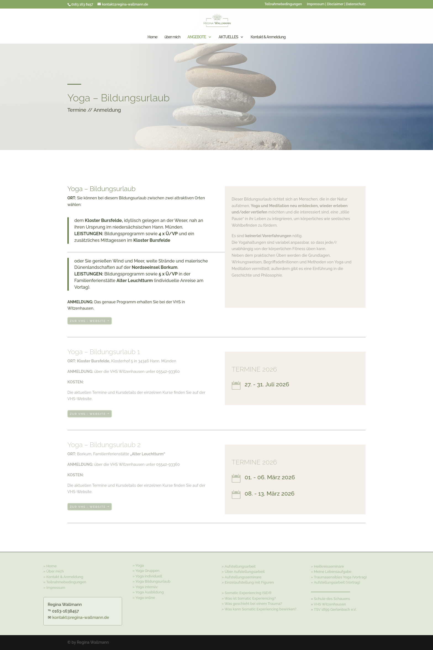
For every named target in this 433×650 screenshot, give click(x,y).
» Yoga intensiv (145, 586)
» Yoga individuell (147, 575)
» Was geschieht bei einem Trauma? (252, 603)
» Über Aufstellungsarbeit (243, 571)
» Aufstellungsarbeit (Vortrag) (335, 582)
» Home (50, 565)
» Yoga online (144, 597)
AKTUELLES (228, 37)
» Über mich (53, 571)
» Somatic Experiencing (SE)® (247, 592)
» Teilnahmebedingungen (64, 581)
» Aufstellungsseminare (242, 576)
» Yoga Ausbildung (148, 591)
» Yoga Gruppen (146, 570)
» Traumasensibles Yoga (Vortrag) (339, 576)
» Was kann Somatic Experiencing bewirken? (259, 608)
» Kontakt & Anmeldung (63, 576)
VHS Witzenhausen (330, 604)
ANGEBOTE (196, 37)
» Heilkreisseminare (327, 566)
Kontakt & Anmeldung (268, 37)
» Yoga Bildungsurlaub (151, 580)
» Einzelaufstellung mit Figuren (248, 582)
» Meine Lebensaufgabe (331, 571)
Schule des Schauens (332, 598)
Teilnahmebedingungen (283, 4)
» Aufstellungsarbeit (239, 566)
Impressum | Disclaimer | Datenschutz (336, 4)
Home (152, 37)
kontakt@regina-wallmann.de (80, 617)
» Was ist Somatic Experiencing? (249, 598)
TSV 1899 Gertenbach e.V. (335, 609)
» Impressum (54, 587)
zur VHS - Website (88, 320)
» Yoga (138, 564)
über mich (172, 37)
